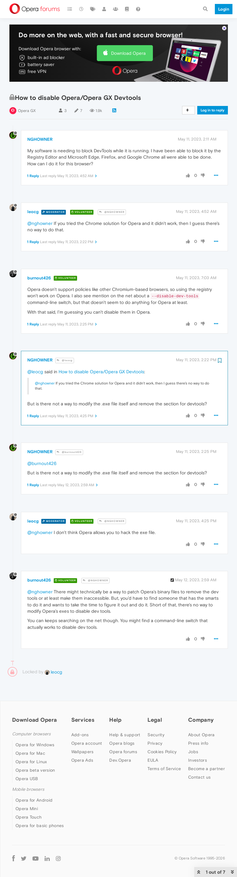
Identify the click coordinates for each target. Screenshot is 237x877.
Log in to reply (213, 92)
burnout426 (39, 260)
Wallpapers (82, 733)
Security (155, 716)
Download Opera (128, 35)
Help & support (124, 716)
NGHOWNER (39, 121)
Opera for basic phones (39, 808)
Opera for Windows (34, 726)
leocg (33, 194)
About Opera (201, 716)
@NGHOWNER (111, 194)
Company (201, 702)
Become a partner (206, 750)
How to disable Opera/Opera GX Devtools (101, 353)
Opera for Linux (31, 743)
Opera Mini (26, 791)
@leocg (65, 342)
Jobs (193, 733)
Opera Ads (82, 742)
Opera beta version (35, 752)
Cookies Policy (162, 733)
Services (82, 702)
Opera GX (27, 93)
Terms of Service (164, 750)
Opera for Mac (30, 735)
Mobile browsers (28, 771)
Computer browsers (31, 716)
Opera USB (26, 760)
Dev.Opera (120, 742)
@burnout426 (69, 434)
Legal (154, 702)
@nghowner (39, 205)
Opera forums (123, 733)
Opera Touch (28, 799)
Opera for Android (33, 782)
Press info (198, 725)
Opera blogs (121, 725)
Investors (197, 742)
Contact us (199, 759)
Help (115, 702)
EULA (152, 742)
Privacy (154, 725)
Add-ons (80, 716)
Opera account (86, 725)
